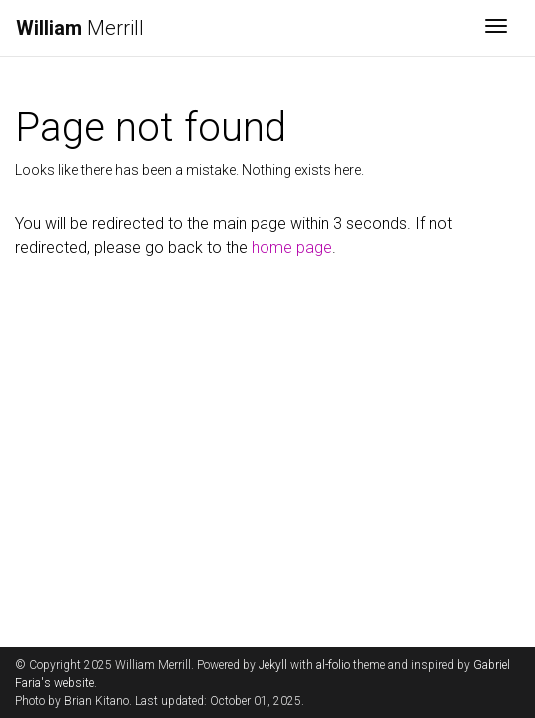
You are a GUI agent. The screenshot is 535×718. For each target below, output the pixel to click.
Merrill (80, 28)
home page (292, 247)
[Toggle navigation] (496, 28)
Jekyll (273, 665)
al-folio (333, 665)
